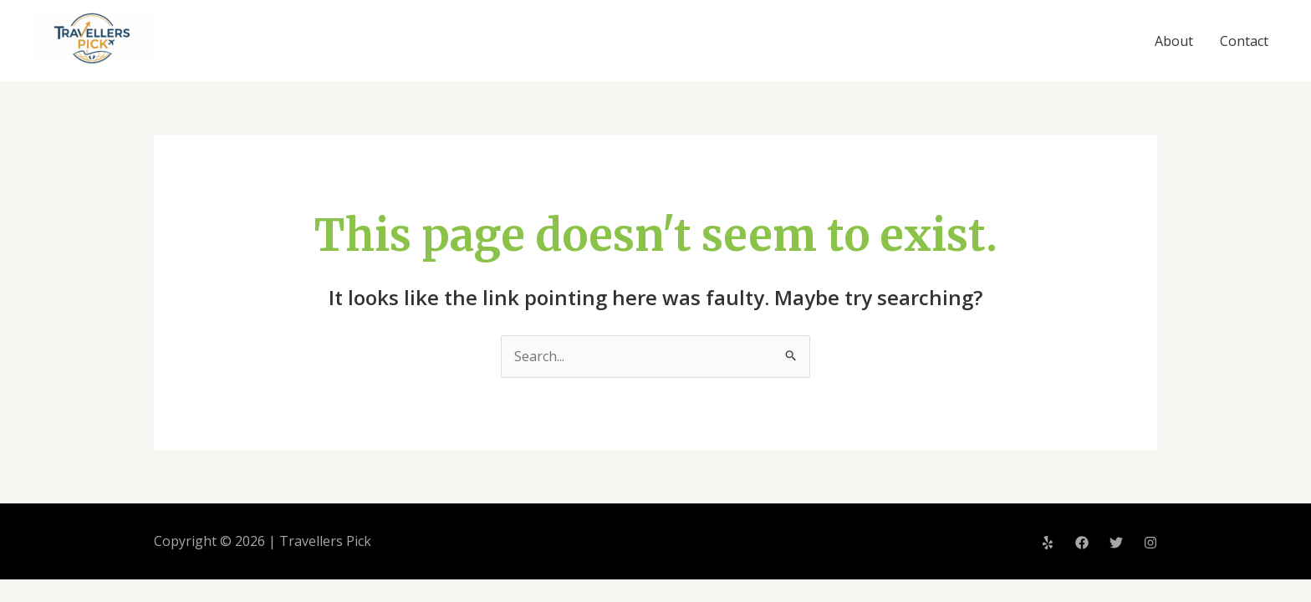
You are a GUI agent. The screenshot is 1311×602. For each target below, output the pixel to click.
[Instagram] (1150, 542)
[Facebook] (1082, 542)
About (1174, 41)
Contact (1244, 41)
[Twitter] (1116, 542)
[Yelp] (1047, 542)
